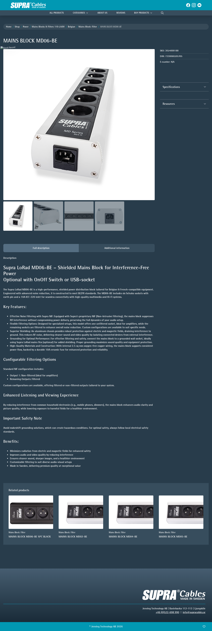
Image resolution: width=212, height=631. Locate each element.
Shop (17, 26)
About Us (102, 12)
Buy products (141, 12)
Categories (79, 12)
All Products (57, 12)
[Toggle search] (162, 13)
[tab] (41, 248)
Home (8, 26)
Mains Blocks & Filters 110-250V (48, 26)
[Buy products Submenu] (152, 13)
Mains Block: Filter (88, 26)
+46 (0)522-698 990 (167, 612)
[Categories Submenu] (88, 13)
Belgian (71, 26)
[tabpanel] (79, 365)
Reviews (120, 12)
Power (25, 26)
